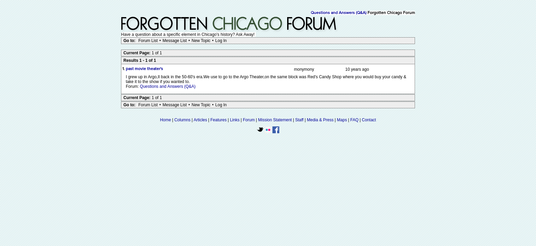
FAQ (354, 120)
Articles (200, 120)
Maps (342, 120)
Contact (369, 120)
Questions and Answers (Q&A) (338, 13)
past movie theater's (144, 69)
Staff (299, 120)
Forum (249, 120)
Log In (221, 40)
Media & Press (320, 120)
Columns (182, 120)
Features (219, 120)
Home (165, 120)
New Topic (200, 40)
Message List (175, 40)
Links (235, 120)
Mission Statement (275, 120)
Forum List (148, 40)
